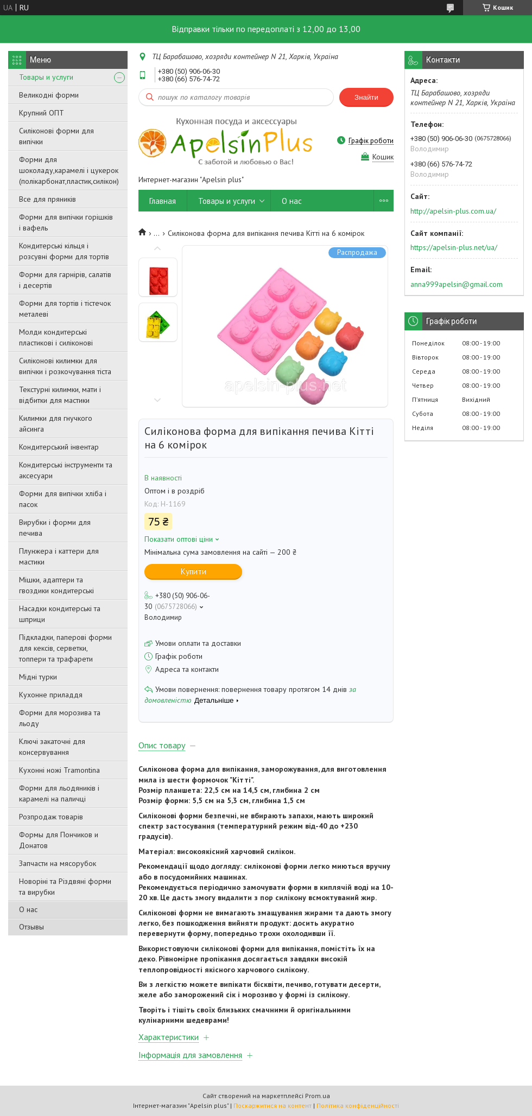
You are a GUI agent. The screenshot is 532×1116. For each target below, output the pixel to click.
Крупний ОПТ (41, 113)
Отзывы (31, 927)
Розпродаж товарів (51, 817)
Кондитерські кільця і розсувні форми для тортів (64, 251)
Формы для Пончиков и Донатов (58, 840)
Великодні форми (49, 95)
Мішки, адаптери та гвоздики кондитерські (56, 585)
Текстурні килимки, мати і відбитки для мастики (60, 394)
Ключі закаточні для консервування (52, 746)
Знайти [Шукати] (366, 97)
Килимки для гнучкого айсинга (55, 423)
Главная (162, 201)
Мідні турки (38, 677)
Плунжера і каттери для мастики (59, 556)
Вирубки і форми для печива (55, 527)
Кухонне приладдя (51, 695)
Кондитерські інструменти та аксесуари (65, 470)
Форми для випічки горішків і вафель (66, 222)
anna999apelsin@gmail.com (456, 284)
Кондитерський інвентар (59, 447)
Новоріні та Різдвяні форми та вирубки (65, 886)
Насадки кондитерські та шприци (59, 614)
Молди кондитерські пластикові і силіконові (56, 337)
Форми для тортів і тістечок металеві (65, 308)
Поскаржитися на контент (272, 1105)
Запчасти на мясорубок (57, 863)
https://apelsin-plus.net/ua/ (453, 247)
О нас (28, 909)
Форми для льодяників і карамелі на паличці (59, 793)
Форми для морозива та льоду (59, 718)
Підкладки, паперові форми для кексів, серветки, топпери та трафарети (65, 648)
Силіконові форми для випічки (56, 136)
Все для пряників (47, 199)
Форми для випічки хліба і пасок (62, 499)
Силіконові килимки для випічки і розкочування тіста (65, 366)
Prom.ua (317, 1096)
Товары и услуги (46, 77)
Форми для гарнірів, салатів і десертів (65, 280)
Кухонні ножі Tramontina (59, 770)
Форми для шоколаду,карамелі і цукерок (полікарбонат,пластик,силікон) (69, 170)
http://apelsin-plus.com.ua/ (453, 211)
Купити (193, 571)
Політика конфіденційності (357, 1105)
